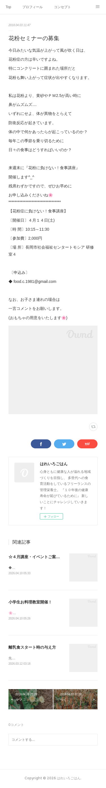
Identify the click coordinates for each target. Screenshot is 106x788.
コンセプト (62, 7)
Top (8, 7)
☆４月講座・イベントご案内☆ (36, 557)
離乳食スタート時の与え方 (32, 648)
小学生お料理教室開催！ (30, 602)
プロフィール (32, 7)
